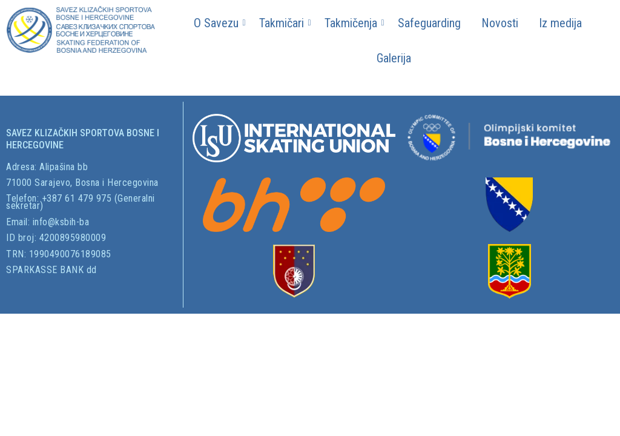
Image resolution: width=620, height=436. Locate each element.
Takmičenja (353, 23)
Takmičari (283, 23)
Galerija (394, 58)
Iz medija (560, 23)
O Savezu (218, 23)
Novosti (499, 23)
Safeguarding (429, 23)
